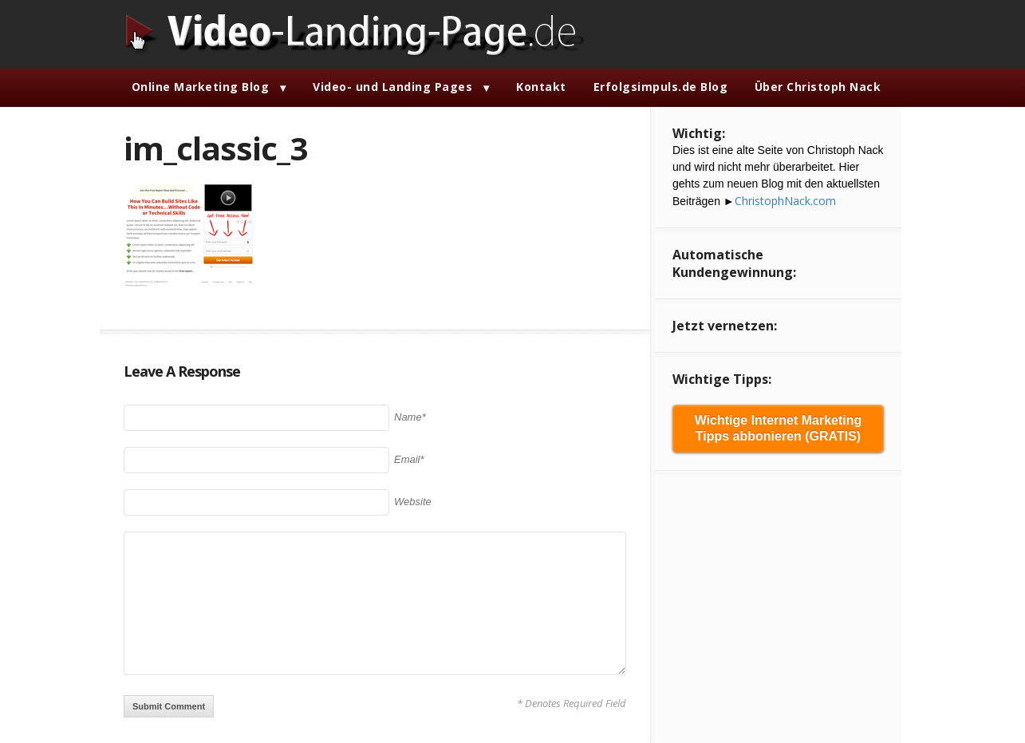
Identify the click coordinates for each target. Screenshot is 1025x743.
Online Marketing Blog (201, 86)
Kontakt (541, 86)
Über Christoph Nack (818, 86)
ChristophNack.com (785, 200)
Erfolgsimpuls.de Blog (660, 86)
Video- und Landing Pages (392, 86)
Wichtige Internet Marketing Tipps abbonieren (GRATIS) (778, 428)
